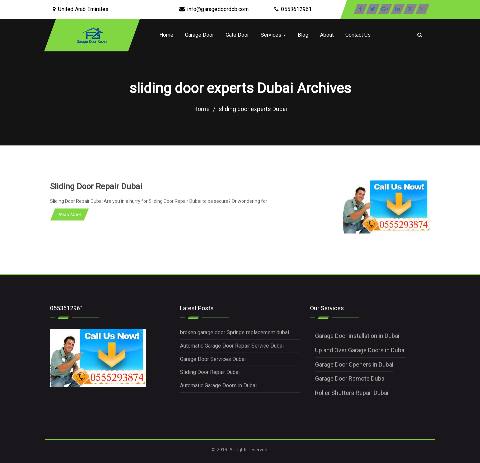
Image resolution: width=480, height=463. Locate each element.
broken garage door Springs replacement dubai (234, 332)
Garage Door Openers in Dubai (354, 364)
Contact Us (358, 35)
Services (273, 35)
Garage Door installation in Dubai (357, 335)
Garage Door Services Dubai (213, 359)
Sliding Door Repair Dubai (96, 186)
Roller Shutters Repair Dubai (351, 392)
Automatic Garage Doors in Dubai (218, 385)
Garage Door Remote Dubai (350, 378)
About (327, 35)
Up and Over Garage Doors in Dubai (360, 350)
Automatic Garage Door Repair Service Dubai (232, 346)
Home (166, 35)
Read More (69, 214)
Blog (303, 35)
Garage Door (199, 35)
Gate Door (237, 35)
